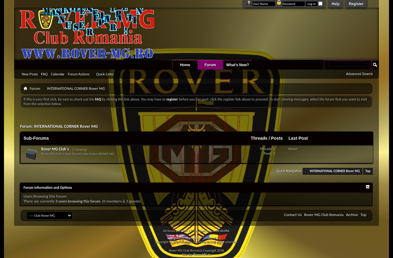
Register (356, 4)
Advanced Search (359, 74)
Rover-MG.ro (202, 254)
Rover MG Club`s (55, 149)
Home (185, 65)
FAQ (44, 74)
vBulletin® (196, 238)
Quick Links (105, 74)
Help (336, 4)
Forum (210, 65)
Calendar (57, 74)
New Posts (30, 74)
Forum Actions (78, 74)
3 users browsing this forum (78, 201)
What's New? (237, 65)
